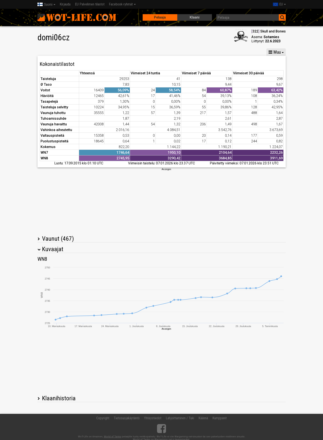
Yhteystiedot (152, 418)
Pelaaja (160, 17)
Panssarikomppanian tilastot (140, 52)
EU (278, 4)
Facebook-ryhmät (121, 4)
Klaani (195, 17)
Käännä (203, 418)
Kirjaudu (65, 4)
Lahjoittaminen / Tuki (180, 418)
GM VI (103, 52)
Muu (275, 52)
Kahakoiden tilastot (239, 52)
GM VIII (84, 52)
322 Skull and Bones (268, 31)
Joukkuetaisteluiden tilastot (193, 52)
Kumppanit (219, 418)
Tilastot (46, 52)
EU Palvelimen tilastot (90, 4)
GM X (65, 52)
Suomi (44, 4)
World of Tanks (112, 436)
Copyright (102, 418)
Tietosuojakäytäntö (127, 418)
